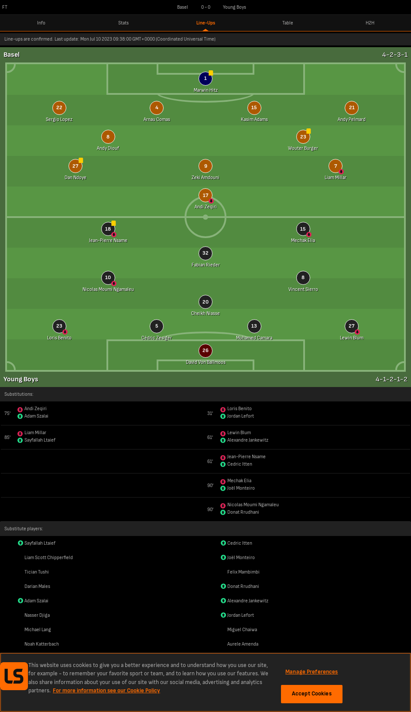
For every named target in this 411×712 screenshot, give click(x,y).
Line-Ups (205, 23)
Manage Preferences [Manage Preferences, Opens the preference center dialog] (311, 671)
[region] (205, 682)
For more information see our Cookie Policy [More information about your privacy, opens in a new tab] (106, 690)
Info (41, 23)
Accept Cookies (312, 693)
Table (287, 23)
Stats (123, 23)
